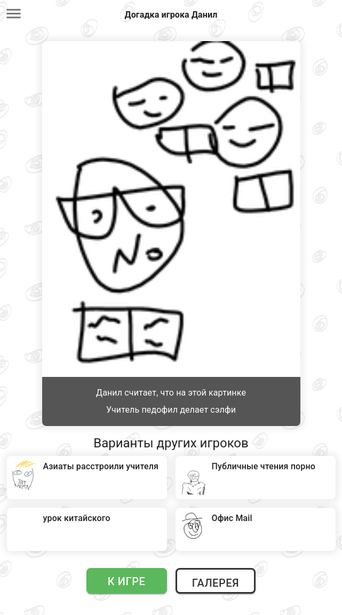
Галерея (215, 583)
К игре (127, 581)
